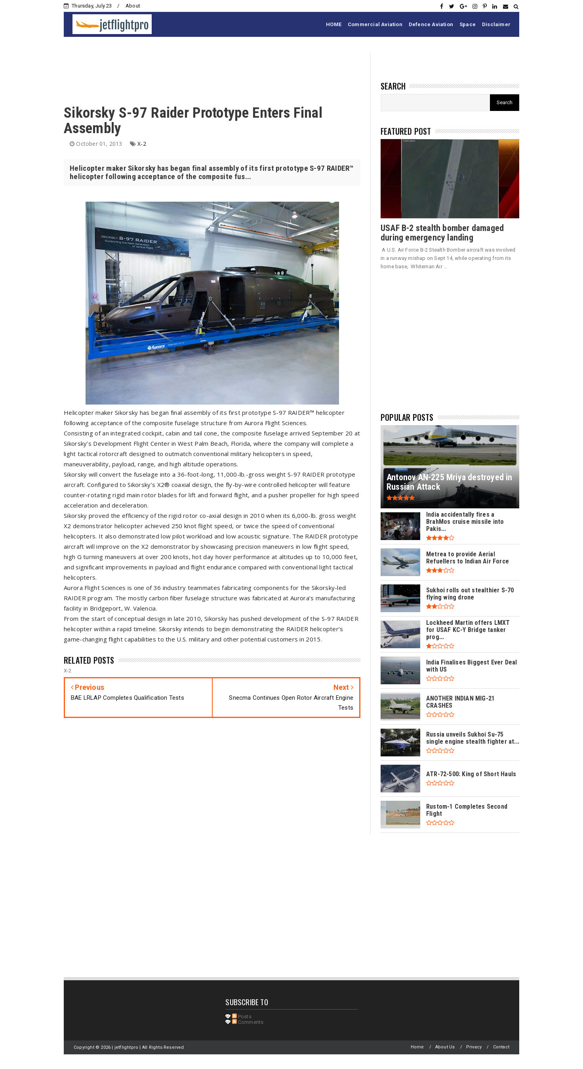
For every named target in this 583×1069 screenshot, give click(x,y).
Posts (241, 1016)
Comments (248, 1022)
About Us (445, 1047)
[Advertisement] (208, 70)
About (133, 6)
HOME (333, 24)
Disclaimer (496, 24)
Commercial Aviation (375, 24)
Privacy (474, 1047)
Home (417, 1047)
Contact (501, 1047)
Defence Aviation (431, 24)
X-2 (141, 143)
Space (467, 24)
